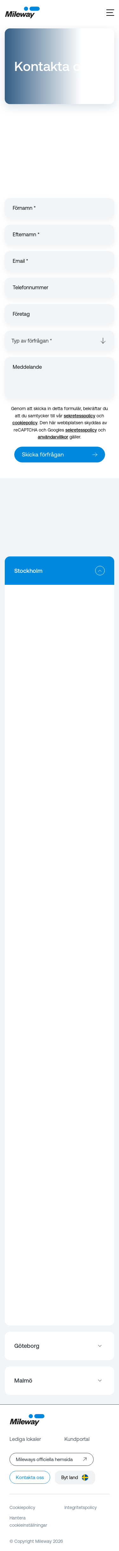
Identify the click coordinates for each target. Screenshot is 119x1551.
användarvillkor (53, 436)
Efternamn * (26, 235)
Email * (20, 261)
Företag (21, 314)
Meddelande (27, 367)
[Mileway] (22, 13)
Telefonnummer (30, 288)
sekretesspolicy (79, 415)
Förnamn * (24, 208)
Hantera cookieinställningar (28, 1521)
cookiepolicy (24, 422)
